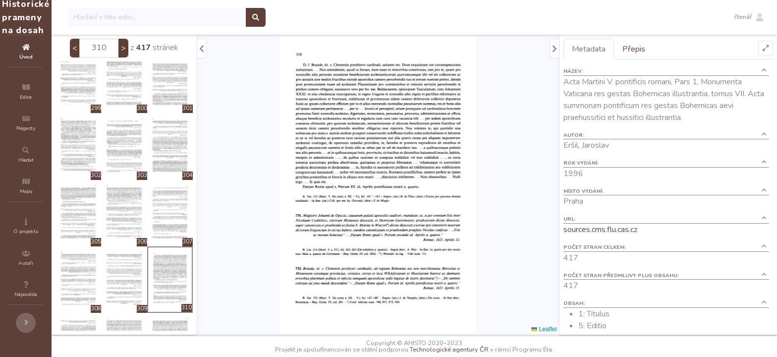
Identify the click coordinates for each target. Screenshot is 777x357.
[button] (748, 17)
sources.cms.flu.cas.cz (618, 229)
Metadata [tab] (606, 49)
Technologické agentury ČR (479, 349)
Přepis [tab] (651, 49)
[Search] (216, 17)
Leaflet (561, 329)
